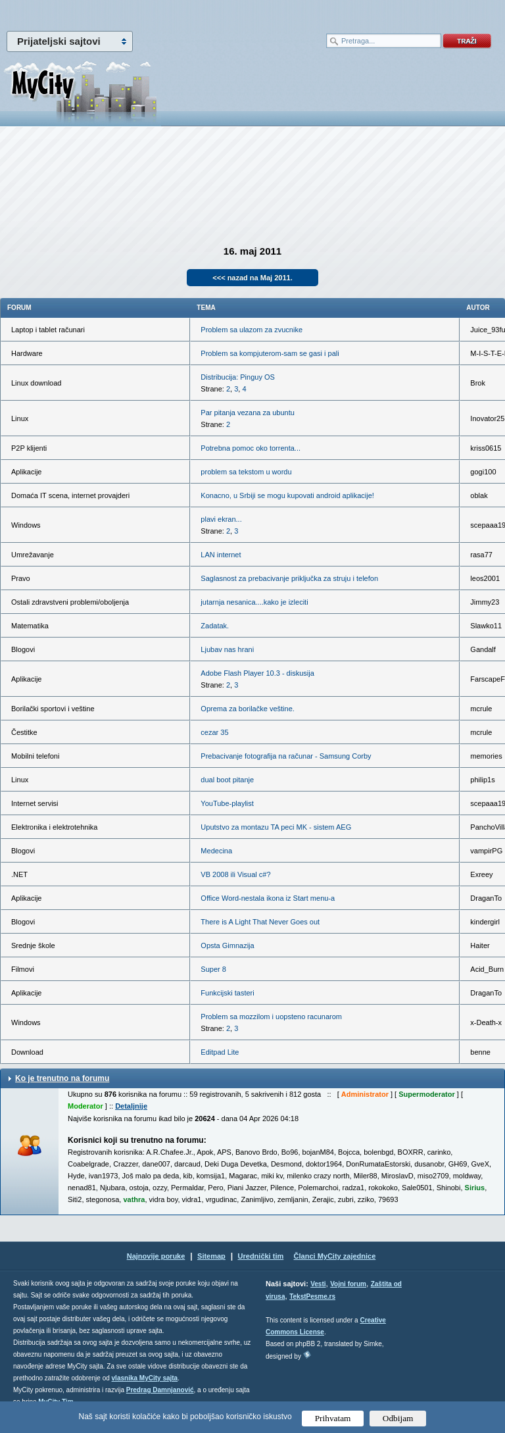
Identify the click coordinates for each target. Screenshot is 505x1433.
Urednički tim (261, 1256)
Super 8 (213, 969)
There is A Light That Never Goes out (260, 922)
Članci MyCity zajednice (335, 1256)
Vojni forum (348, 1284)
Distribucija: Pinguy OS (238, 377)
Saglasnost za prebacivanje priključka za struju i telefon (289, 578)
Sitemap (211, 1256)
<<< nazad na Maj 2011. (252, 278)
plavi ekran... (221, 519)
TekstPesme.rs (312, 1296)
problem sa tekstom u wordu (246, 472)
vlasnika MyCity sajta (145, 1378)
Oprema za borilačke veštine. (247, 709)
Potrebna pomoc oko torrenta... (251, 448)
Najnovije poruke (156, 1256)
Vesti (317, 1284)
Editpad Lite (220, 1052)
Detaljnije (131, 1106)
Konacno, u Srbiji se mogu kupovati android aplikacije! (287, 495)
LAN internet (221, 555)
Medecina (216, 851)
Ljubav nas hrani (227, 649)
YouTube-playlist (227, 803)
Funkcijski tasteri (227, 993)
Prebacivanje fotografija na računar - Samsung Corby (286, 756)
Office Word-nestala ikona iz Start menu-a (268, 898)
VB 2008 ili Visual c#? (235, 874)
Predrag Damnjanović (160, 1390)
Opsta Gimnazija (227, 945)
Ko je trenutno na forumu (62, 1078)
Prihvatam (333, 1418)
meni (126, 13)
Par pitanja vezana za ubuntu (248, 412)
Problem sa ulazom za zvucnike (251, 330)
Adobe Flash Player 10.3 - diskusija (257, 673)
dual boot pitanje (227, 780)
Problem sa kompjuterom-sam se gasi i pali (270, 353)
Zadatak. (215, 626)
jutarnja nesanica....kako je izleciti (254, 602)
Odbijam (398, 1418)
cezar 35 (214, 732)
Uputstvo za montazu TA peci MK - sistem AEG (276, 827)
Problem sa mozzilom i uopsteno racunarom (271, 1016)
